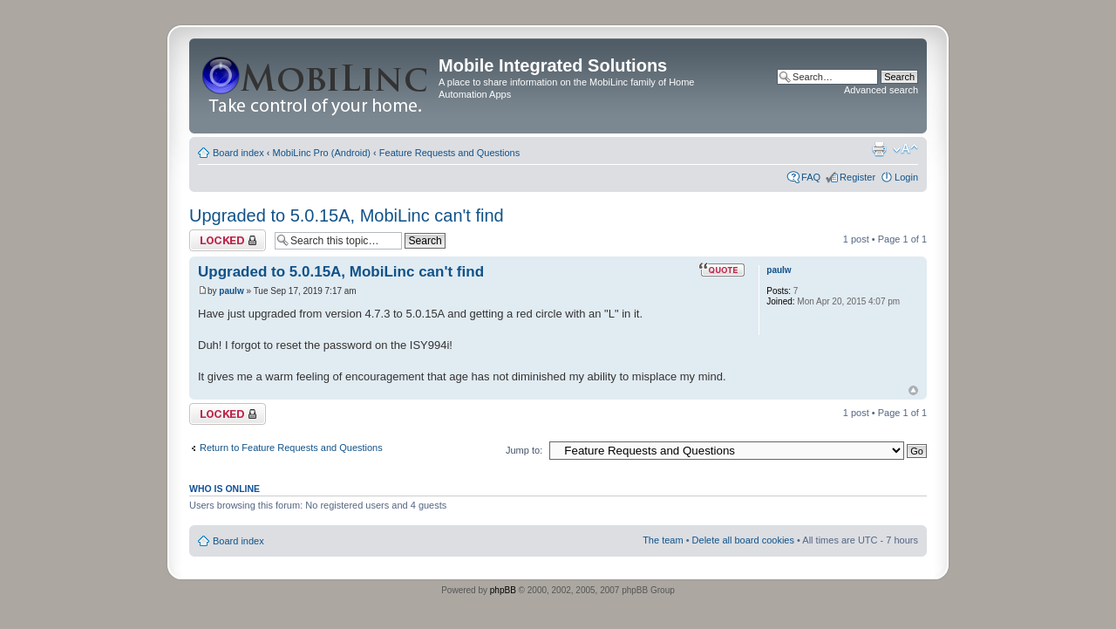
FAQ (810, 177)
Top (913, 390)
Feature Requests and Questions (449, 152)
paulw (231, 291)
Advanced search (881, 90)
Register (857, 177)
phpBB (503, 590)
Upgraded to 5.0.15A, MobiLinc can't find (346, 215)
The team (663, 540)
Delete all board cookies (743, 540)
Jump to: (524, 450)
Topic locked (227, 240)
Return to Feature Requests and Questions (291, 447)
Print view (878, 149)
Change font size (905, 149)
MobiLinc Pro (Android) (322, 152)
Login (906, 177)
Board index (238, 152)
